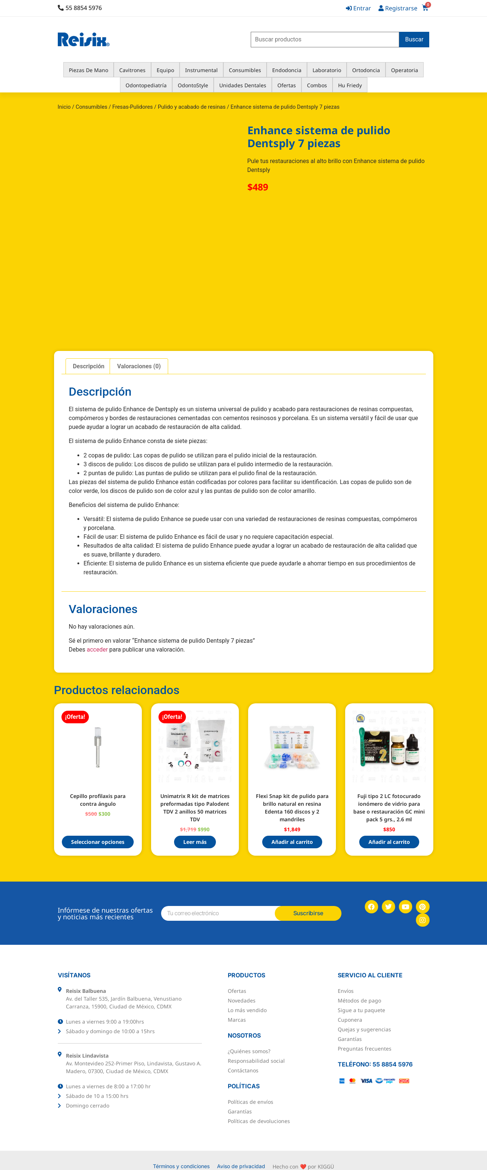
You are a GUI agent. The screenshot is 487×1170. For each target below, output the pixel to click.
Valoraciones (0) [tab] (139, 366)
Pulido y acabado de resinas (192, 107)
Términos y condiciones (181, 1154)
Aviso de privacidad (241, 1154)
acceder (97, 649)
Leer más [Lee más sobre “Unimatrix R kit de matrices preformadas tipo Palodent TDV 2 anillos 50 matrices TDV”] (195, 841)
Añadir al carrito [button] (292, 841)
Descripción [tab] (88, 366)
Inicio (64, 107)
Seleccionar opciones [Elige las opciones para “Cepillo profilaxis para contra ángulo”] (97, 841)
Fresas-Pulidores (132, 107)
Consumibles (91, 107)
